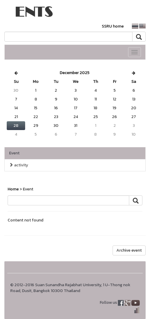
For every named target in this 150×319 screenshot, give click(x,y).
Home (13, 189)
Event (14, 153)
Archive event (129, 250)
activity (18, 165)
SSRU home (113, 26)
